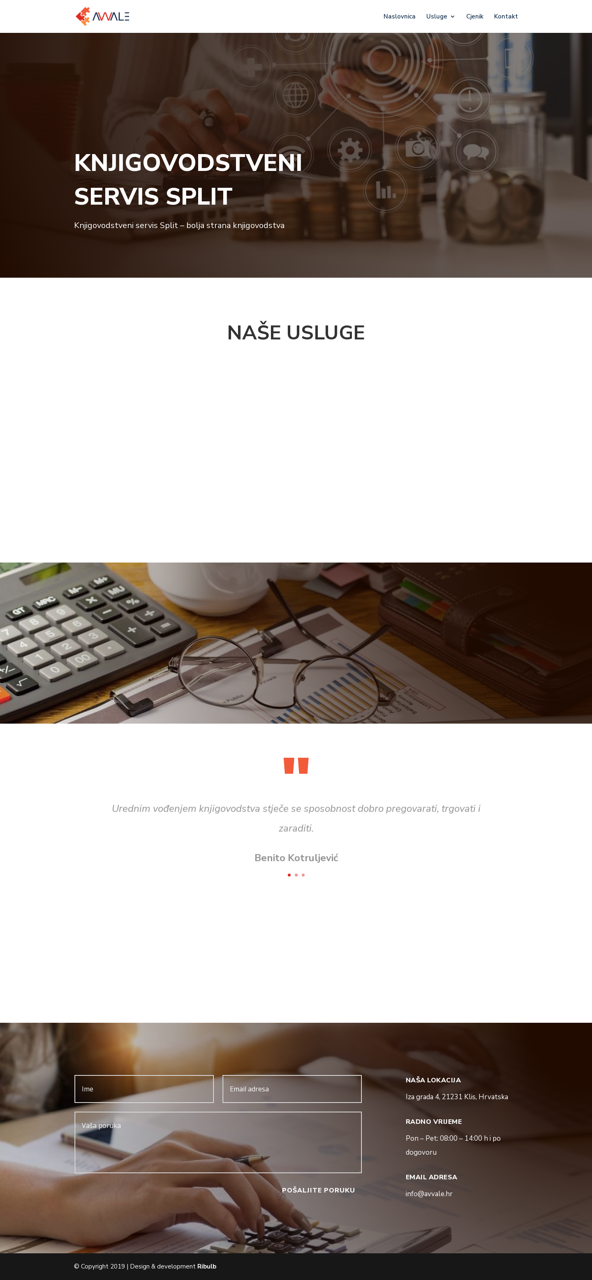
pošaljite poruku (318, 1190)
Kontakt (506, 17)
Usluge (436, 17)
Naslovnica (400, 17)
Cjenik (474, 17)
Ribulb (206, 1266)
